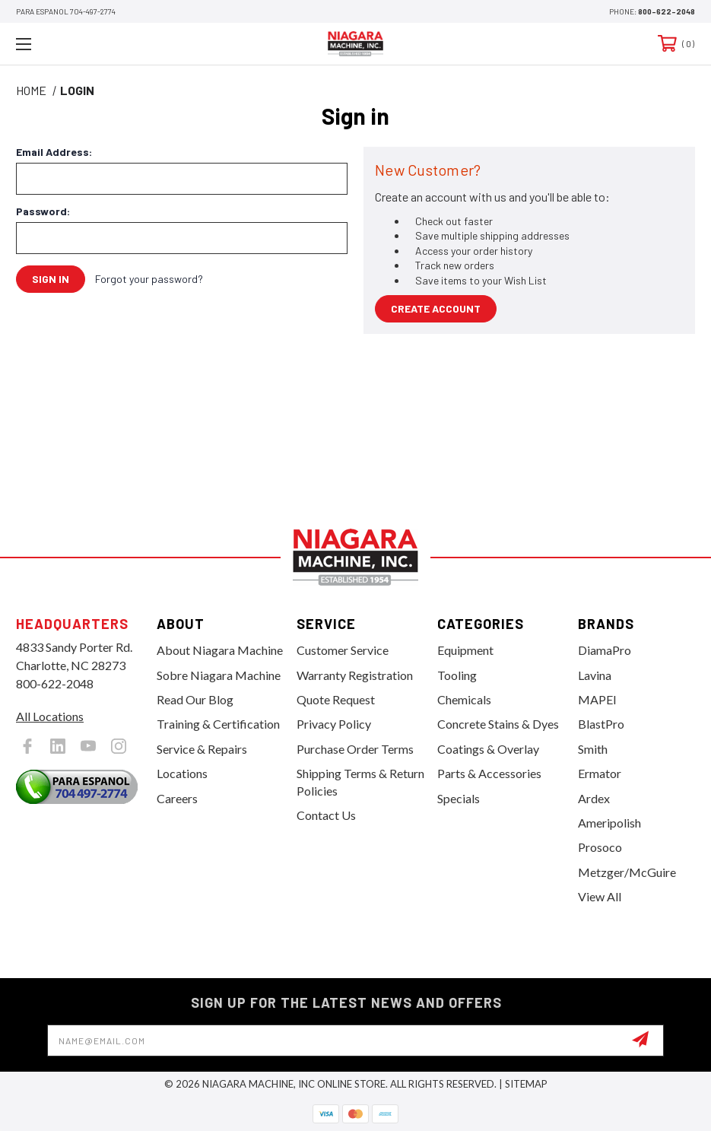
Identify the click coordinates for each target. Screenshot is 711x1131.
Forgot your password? (149, 278)
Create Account (436, 308)
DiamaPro (604, 650)
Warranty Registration (355, 675)
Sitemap (526, 1084)
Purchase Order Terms (355, 749)
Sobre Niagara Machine (219, 675)
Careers (177, 798)
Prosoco (600, 847)
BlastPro (601, 723)
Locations (182, 773)
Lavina (594, 675)
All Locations (50, 716)
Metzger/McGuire (627, 872)
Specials (458, 798)
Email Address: (54, 152)
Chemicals (464, 699)
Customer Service (343, 650)
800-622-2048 (666, 11)
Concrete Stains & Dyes (498, 723)
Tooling (457, 675)
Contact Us (326, 815)
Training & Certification (218, 723)
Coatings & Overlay (488, 749)
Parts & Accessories (489, 773)
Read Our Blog (195, 699)
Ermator (599, 773)
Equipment (465, 650)
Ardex (594, 798)
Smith (593, 749)
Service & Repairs (202, 749)
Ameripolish (609, 822)
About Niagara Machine (220, 650)
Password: (43, 211)
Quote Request (336, 699)
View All (599, 896)
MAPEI (597, 699)
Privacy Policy (334, 723)
